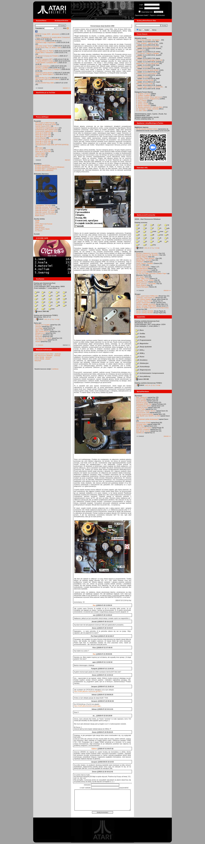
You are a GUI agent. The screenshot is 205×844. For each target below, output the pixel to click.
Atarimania (39, 225)
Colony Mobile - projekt (42, 359)
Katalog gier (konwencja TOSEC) (46, 315)
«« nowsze (39, 345)
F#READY (139, 262)
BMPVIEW (39, 148)
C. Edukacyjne (141, 363)
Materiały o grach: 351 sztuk (45, 212)
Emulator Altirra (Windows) (44, 170)
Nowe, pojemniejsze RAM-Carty (147, 296)
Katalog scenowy (141, 222)
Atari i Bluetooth (141, 397)
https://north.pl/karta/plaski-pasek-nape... (88, 706)
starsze (67, 160)
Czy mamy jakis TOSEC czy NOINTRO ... (150, 87)
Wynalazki (138, 396)
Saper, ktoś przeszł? (143, 67)
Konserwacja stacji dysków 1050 (46, 129)
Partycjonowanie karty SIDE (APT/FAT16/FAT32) (51, 144)
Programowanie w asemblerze (146, 73)
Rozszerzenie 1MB (142, 412)
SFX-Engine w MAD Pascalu (45, 123)
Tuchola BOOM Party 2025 (44, 83)
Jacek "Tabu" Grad (142, 278)
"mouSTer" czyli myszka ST (145, 297)
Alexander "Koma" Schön (144, 280)
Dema (154, 30)
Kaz (94, 605)
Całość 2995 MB (42, 311)
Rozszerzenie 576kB (143, 422)
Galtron (94, 748)
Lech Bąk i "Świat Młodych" (145, 258)
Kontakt (37, 234)
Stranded (38, 326)
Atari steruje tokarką (143, 431)
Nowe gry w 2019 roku (43, 134)
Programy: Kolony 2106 (144, 301)
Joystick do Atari (141, 407)
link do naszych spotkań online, (146, 129)
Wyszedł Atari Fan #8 (42, 78)
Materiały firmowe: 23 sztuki (44, 210)
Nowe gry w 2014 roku (43, 151)
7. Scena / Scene (142, 104)
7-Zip (52, 319)
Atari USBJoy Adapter (143, 299)
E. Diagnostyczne (143, 370)
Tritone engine (40, 153)
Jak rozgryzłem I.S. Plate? (44, 51)
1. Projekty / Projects (143, 94)
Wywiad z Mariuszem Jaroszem (147, 253)
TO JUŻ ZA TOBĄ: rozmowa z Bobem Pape (151, 273)
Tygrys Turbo (140, 409)
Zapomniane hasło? (142, 15)
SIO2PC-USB (140, 399)
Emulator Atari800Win (42, 165)
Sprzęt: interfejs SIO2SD (144, 312)
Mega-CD (139, 57)
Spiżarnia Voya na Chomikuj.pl (45, 214)
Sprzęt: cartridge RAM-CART (146, 306)
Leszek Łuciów (141, 272)
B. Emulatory (141, 360)
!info (153, 231)
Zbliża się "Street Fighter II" (44, 74)
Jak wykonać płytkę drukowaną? (147, 419)
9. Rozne (139, 356)
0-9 (37, 292)
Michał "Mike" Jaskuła (143, 260)
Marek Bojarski (141, 285)
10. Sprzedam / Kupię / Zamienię (147, 109)
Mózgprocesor (40, 333)
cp (167, 225)
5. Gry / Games (141, 100)
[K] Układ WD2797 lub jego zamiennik (149, 60)
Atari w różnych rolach (143, 427)
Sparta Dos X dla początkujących (147, 63)
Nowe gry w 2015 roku (43, 143)
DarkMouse (140, 432)
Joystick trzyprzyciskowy (144, 414)
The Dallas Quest (41, 340)
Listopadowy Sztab (142, 77)
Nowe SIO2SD (141, 401)
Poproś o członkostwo (157, 15)
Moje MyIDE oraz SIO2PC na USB (148, 416)
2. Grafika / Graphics (143, 95)
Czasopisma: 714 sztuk (43, 205)
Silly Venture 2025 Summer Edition (47, 79)
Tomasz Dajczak (141, 256)
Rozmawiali (139, 251)
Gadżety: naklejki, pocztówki (145, 304)
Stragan (137, 294)
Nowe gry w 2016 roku (43, 141)
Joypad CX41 (40, 41)
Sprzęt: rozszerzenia (143, 302)
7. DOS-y (139, 350)
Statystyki (37, 360)
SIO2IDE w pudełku (143, 429)
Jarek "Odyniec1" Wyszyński (146, 283)
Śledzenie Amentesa (143, 270)
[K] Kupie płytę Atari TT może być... (148, 46)
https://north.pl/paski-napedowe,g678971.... (88, 691)
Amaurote (38, 336)
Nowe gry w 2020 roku (43, 133)
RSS (65, 28)
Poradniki (37, 121)
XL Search (38, 230)
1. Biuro (139, 330)
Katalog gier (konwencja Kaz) (44, 283)
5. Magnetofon (141, 343)
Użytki (147, 30)
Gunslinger (39, 328)
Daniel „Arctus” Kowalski (144, 263)
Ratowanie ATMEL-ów (143, 404)
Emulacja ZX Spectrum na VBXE (46, 139)
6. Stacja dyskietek (143, 347)
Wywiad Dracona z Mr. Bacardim (147, 255)
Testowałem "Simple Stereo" (145, 411)
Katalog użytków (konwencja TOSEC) (148, 383)
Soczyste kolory (141, 424)
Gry (140, 30)
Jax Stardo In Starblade (43, 338)
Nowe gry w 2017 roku (43, 136)
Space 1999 (39, 330)
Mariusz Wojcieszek (143, 267)
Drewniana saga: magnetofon (45, 42)
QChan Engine (40, 155)
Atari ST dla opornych (42, 150)
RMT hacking (140, 50)
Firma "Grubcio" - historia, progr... (147, 43)
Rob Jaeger (140, 277)
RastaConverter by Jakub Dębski (147, 70)
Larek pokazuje (40, 138)
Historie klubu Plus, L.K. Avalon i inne (48, 47)
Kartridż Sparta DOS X (43, 126)
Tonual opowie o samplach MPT (46, 62)
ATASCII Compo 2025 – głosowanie (47, 34)
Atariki (37, 220)
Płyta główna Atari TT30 (144, 83)
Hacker (37, 341)
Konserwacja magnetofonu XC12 (46, 131)
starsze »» (66, 88)
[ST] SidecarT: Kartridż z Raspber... (148, 53)
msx (160, 235)
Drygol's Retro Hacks (42, 229)
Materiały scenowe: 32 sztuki (45, 207)
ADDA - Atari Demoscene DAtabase (147, 219)
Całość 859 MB (142, 379)
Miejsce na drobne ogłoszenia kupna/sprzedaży (152, 307)
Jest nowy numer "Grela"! (44, 46)
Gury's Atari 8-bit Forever (43, 224)
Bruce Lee (38, 335)
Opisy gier (37, 323)
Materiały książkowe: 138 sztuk (46, 209)
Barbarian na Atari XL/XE (144, 80)
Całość (39, 319)
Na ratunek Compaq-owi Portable (46, 56)
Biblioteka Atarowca (41, 174)
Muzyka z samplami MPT (44, 59)
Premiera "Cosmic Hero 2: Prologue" (47, 69)
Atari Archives (40, 227)
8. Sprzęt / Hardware (143, 105)
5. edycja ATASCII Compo (44, 61)
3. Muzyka (140, 337)
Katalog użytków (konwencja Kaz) (147, 321)
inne (51, 309)
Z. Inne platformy (142, 376)
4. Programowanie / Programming (147, 99)
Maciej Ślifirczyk (141, 282)
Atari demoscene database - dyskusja (47, 355)
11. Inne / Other (141, 110)
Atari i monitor (40, 156)
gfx (167, 228)
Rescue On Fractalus (42, 325)
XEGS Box (140, 426)
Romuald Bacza (141, 268)
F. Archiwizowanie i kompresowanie (149, 373)
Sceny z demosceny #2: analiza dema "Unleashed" (52, 37)
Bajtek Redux (39, 215)
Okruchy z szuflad (41, 67)
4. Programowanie (143, 340)
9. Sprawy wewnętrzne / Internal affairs (149, 107)
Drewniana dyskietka (42, 66)
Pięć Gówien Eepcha (42, 331)
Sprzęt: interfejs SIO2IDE (144, 311)
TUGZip (56, 319)
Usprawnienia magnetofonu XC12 (46, 128)
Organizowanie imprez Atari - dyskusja (47, 354)
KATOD (138, 265)
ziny (153, 245)
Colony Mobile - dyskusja (43, 357)
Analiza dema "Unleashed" (44, 52)
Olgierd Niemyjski (142, 287)
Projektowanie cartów (143, 406)
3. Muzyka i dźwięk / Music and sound (149, 97)
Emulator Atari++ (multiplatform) (46, 169)
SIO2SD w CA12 (142, 402)
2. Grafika (140, 333)
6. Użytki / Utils (141, 102)
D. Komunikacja (142, 366)
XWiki (37, 222)
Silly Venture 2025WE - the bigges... (148, 40)
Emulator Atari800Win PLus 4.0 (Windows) (49, 167)
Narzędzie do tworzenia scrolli (45, 124)
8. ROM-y (140, 353)
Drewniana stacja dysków (44, 73)
